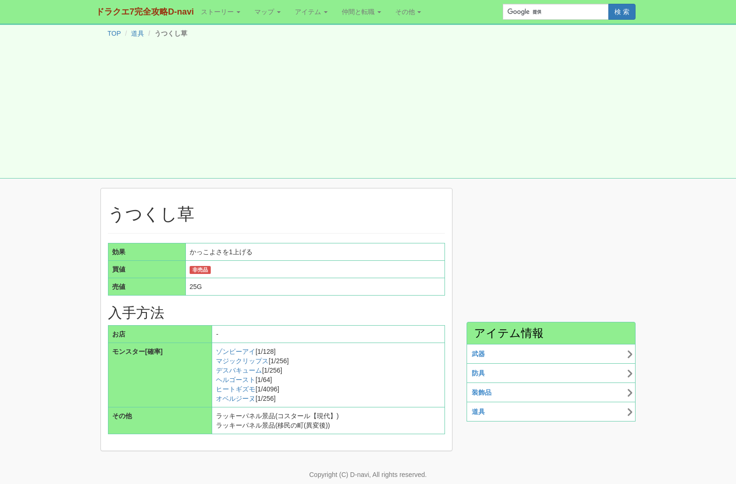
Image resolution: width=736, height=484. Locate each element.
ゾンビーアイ (235, 351)
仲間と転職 (361, 12)
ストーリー (220, 12)
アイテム (311, 12)
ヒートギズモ (235, 389)
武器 (478, 354)
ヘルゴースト (235, 379)
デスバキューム (239, 370)
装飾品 (481, 392)
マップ (267, 12)
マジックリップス (242, 361)
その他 (408, 12)
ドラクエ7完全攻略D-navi (145, 11)
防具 (478, 373)
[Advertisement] (368, 110)
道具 (137, 33)
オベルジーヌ (235, 398)
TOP (114, 33)
